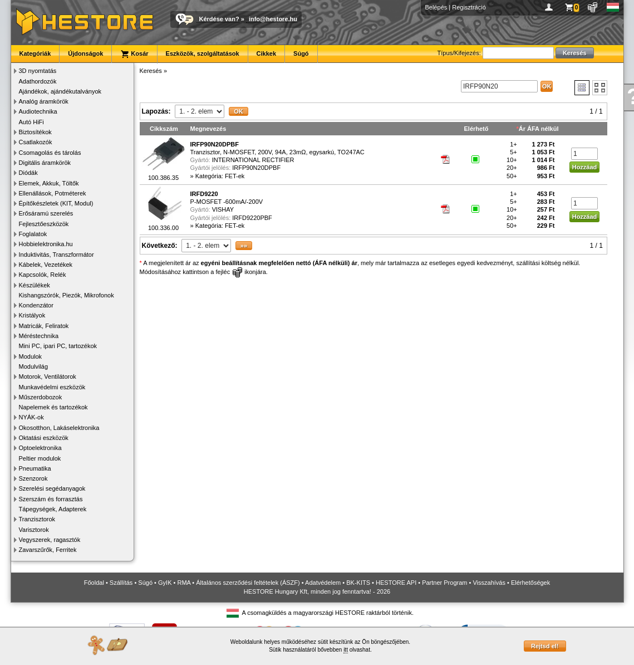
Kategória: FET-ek (220, 176)
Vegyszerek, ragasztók (50, 539)
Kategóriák (35, 53)
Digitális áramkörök (45, 162)
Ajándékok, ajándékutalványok (60, 91)
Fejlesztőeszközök (44, 224)
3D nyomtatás (38, 70)
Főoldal (94, 582)
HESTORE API (396, 582)
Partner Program (444, 582)
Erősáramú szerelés (46, 213)
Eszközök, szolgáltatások (202, 53)
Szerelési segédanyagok (52, 488)
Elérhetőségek (530, 582)
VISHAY (223, 209)
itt (345, 650)
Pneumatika (35, 468)
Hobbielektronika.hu (46, 244)
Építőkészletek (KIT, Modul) (56, 203)
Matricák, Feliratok (44, 325)
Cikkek (266, 53)
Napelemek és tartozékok (53, 407)
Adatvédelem (323, 582)
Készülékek (34, 285)
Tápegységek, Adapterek (53, 509)
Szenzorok (33, 478)
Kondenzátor (36, 305)
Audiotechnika (38, 111)
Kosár (134, 54)
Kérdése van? (219, 19)
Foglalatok (33, 234)
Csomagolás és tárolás (50, 152)
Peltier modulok (40, 458)
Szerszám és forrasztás (51, 499)
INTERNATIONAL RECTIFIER (253, 160)
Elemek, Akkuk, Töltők (49, 183)
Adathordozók (38, 81)
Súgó (301, 53)
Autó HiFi (31, 122)
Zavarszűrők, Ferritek (48, 549)
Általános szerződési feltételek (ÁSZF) (247, 582)
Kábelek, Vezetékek (46, 264)
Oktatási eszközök (43, 437)
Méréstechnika (39, 335)
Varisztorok (34, 529)
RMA (183, 582)
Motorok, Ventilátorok (47, 376)
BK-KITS (358, 582)
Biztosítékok (35, 132)
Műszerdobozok (40, 397)
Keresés (151, 70)
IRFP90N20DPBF (256, 167)
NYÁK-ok (31, 417)
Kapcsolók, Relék (42, 274)
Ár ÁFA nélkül (539, 128)
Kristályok (32, 315)
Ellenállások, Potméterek (52, 193)
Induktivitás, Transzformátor (56, 254)
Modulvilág (33, 366)
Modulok (30, 356)
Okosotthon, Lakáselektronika (59, 427)
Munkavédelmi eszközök (52, 387)
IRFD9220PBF (252, 217)
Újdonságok (85, 53)
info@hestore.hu (273, 19)
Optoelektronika (40, 447)
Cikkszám (164, 128)
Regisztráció (469, 7)
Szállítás (121, 582)
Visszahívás (489, 582)
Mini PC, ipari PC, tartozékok (58, 346)
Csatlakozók (35, 142)
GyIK (164, 582)
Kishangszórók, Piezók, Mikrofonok (66, 295)
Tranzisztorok (37, 519)
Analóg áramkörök (43, 101)
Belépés (436, 7)
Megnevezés (208, 128)
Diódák (28, 172)
